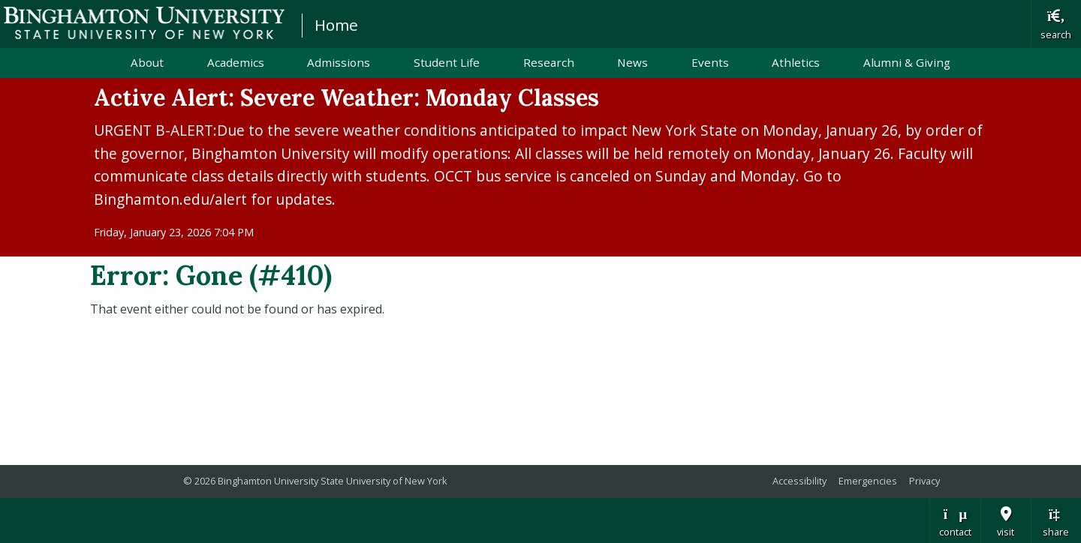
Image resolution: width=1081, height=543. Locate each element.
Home (336, 24)
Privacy (924, 481)
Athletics (796, 62)
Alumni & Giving (906, 62)
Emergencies (868, 481)
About (147, 62)
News (632, 62)
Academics (235, 62)
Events (710, 62)
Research (548, 62)
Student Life (447, 62)
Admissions (338, 62)
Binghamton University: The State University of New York (144, 23)
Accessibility (799, 481)
